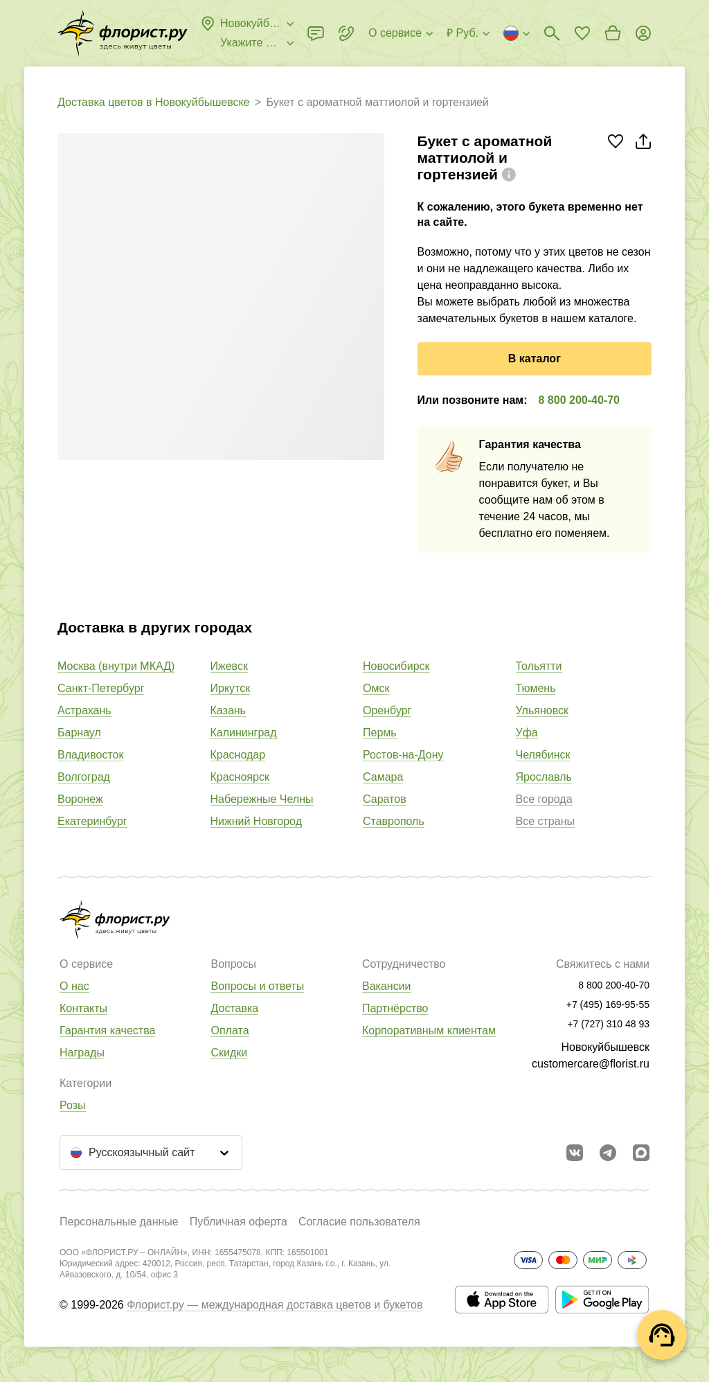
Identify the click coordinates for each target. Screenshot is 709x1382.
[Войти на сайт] (643, 33)
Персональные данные (119, 1222)
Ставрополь (393, 821)
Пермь (380, 732)
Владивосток (90, 755)
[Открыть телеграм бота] (608, 1153)
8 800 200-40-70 (579, 400)
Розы (73, 1105)
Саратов (384, 799)
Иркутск (230, 688)
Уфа (527, 732)
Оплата (229, 1030)
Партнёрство (395, 1008)
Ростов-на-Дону (403, 755)
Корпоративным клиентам (429, 1030)
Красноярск (239, 777)
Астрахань (84, 710)
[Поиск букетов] (552, 33)
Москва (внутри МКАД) (115, 666)
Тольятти (539, 666)
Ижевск (229, 666)
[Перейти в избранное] (582, 33)
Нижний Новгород (256, 821)
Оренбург (387, 710)
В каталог (534, 358)
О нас (74, 986)
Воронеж (80, 799)
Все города (544, 799)
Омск (376, 688)
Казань (228, 710)
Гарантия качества (107, 1030)
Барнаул (79, 732)
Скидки (228, 1052)
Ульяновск (542, 710)
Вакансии (386, 986)
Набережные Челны (262, 799)
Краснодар (238, 755)
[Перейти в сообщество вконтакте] (575, 1153)
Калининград (243, 732)
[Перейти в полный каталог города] (123, 33)
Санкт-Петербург (100, 688)
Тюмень (536, 688)
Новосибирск (396, 666)
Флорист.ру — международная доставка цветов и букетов (274, 1305)
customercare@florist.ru (590, 1064)
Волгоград (83, 777)
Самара (383, 777)
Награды (82, 1052)
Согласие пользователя (359, 1222)
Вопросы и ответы (257, 986)
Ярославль (544, 777)
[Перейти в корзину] (613, 33)
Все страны (545, 821)
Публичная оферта (238, 1222)
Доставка (234, 1008)
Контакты (83, 1008)
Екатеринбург (92, 821)
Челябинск (543, 755)
